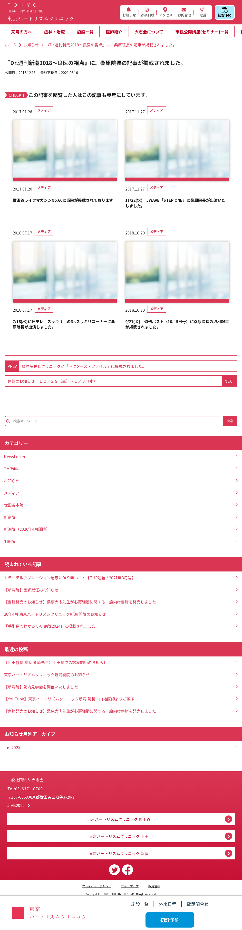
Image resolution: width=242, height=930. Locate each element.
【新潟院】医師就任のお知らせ (31, 590)
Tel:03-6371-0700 (25, 789)
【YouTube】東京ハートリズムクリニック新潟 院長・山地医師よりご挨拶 (69, 699)
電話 (202, 12)
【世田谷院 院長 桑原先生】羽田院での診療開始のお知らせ (55, 662)
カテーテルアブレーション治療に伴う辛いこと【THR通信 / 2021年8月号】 (70, 578)
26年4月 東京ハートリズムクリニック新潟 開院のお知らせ (55, 614)
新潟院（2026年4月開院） (27, 529)
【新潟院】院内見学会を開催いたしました (41, 687)
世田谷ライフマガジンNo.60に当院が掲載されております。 (64, 200)
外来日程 (167, 904)
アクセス (166, 12)
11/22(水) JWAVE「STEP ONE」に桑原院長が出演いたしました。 (175, 202)
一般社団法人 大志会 (53, 775)
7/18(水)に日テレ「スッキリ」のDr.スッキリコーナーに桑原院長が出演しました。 (64, 324)
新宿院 (10, 517)
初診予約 (225, 12)
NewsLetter (14, 456)
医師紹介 (114, 32)
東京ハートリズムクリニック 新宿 (118, 853)
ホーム (11, 45)
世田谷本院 (13, 505)
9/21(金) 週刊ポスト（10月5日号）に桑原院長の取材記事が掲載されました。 (177, 324)
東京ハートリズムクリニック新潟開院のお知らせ (47, 674)
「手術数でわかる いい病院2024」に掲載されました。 (51, 626)
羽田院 (10, 541)
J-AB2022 (16, 805)
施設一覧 (85, 32)
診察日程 (148, 12)
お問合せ (184, 12)
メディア (44, 110)
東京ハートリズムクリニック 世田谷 (118, 819)
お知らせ (129, 12)
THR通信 (12, 468)
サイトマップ (130, 886)
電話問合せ (198, 904)
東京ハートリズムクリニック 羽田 (118, 836)
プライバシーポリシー (96, 886)
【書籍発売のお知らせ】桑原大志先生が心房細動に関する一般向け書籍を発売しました (80, 602)
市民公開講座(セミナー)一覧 (202, 32)
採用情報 (154, 886)
